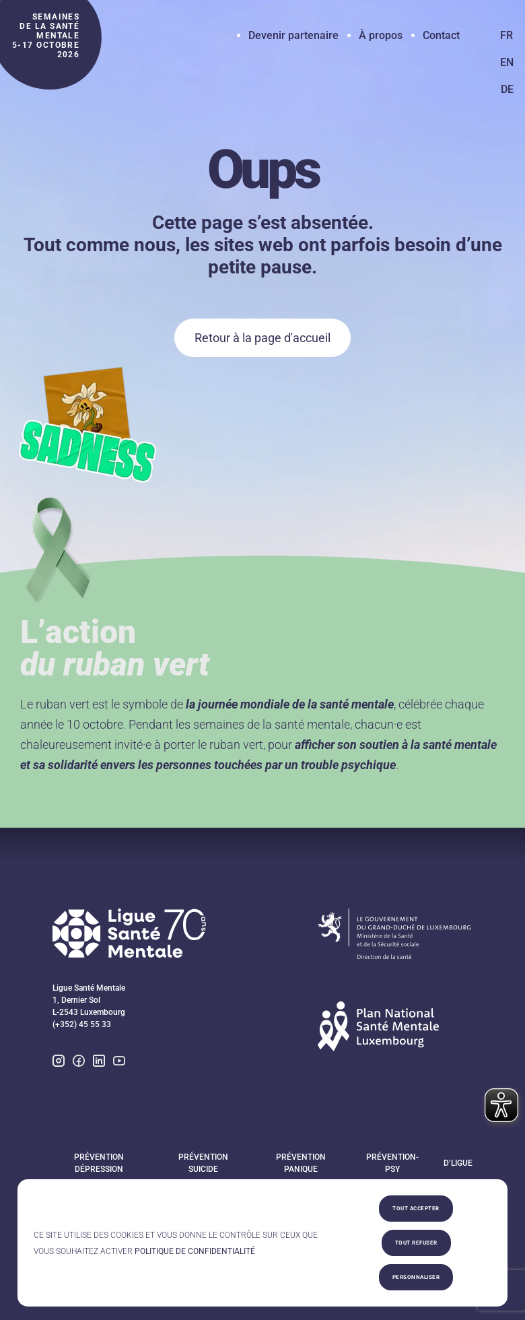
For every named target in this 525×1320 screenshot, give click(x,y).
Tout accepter (416, 1209)
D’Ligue (458, 1163)
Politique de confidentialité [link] (195, 1251)
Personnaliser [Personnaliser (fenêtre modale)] (416, 1277)
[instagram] (59, 1064)
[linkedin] (99, 1064)
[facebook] (79, 1064)
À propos (381, 35)
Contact (441, 35)
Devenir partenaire (293, 35)
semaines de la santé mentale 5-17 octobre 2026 (45, 35)
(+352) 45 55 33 (82, 1024)
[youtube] (119, 1062)
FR (506, 35)
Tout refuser (416, 1243)
